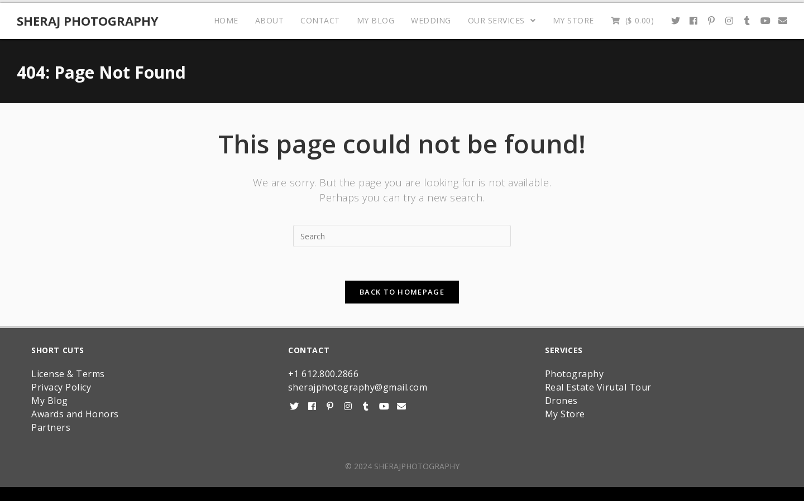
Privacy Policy (61, 387)
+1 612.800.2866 (323, 374)
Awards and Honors (75, 414)
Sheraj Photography (88, 20)
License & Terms (68, 374)
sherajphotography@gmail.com (358, 387)
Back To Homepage (402, 292)
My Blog (49, 400)
